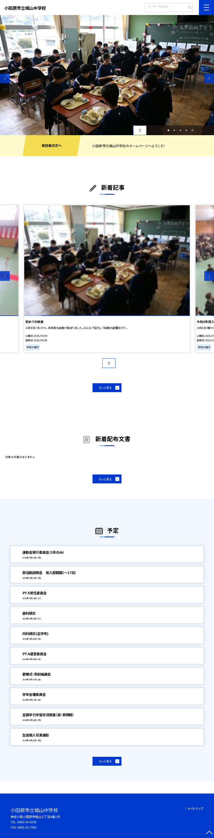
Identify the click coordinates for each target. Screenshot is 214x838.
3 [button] (180, 130)
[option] (107, 75)
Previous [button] (5, 78)
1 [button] (168, 130)
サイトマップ (195, 808)
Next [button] (209, 78)
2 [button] (174, 130)
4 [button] (186, 130)
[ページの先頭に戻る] (209, 833)
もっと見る (105, 387)
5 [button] (192, 130)
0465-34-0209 (26, 822)
